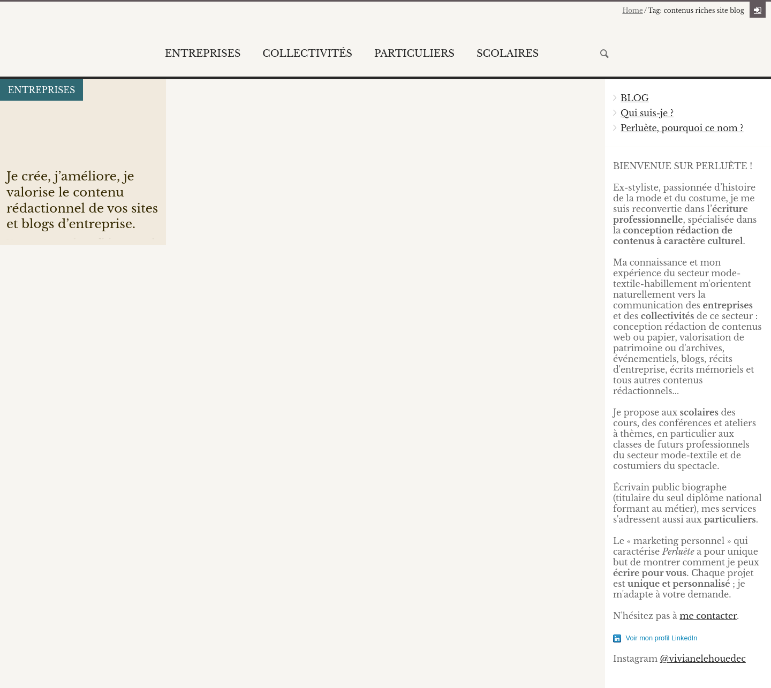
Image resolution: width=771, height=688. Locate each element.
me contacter (708, 615)
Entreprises (202, 53)
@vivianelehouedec (703, 658)
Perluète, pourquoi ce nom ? (682, 128)
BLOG (635, 98)
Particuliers (414, 53)
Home (632, 10)
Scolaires (508, 53)
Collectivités (307, 53)
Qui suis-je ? (647, 113)
